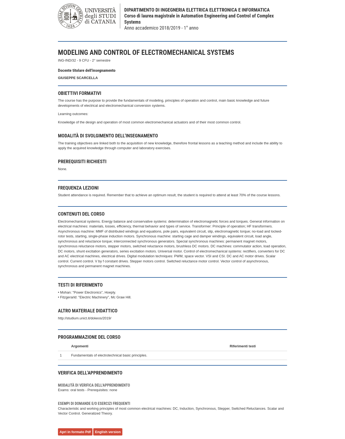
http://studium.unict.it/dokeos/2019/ (84, 318)
